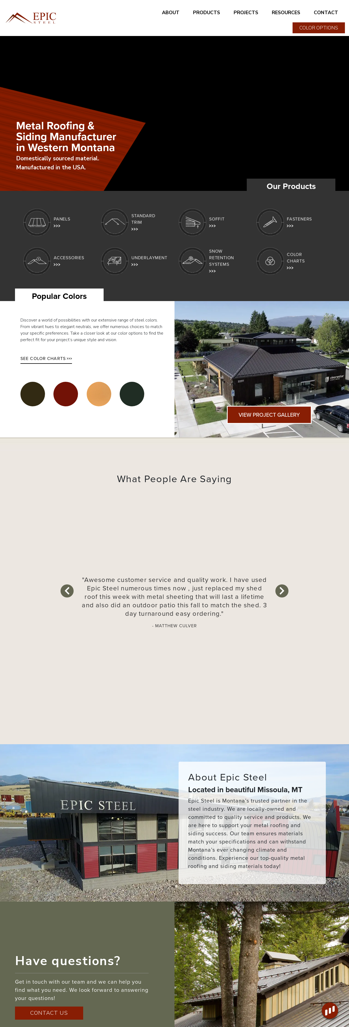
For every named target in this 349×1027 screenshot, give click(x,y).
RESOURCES (286, 12)
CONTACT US (49, 1013)
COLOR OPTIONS (318, 28)
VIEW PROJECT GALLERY (269, 415)
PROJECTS (246, 12)
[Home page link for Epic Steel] (31, 18)
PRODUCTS (206, 12)
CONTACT (326, 12)
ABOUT (170, 12)
